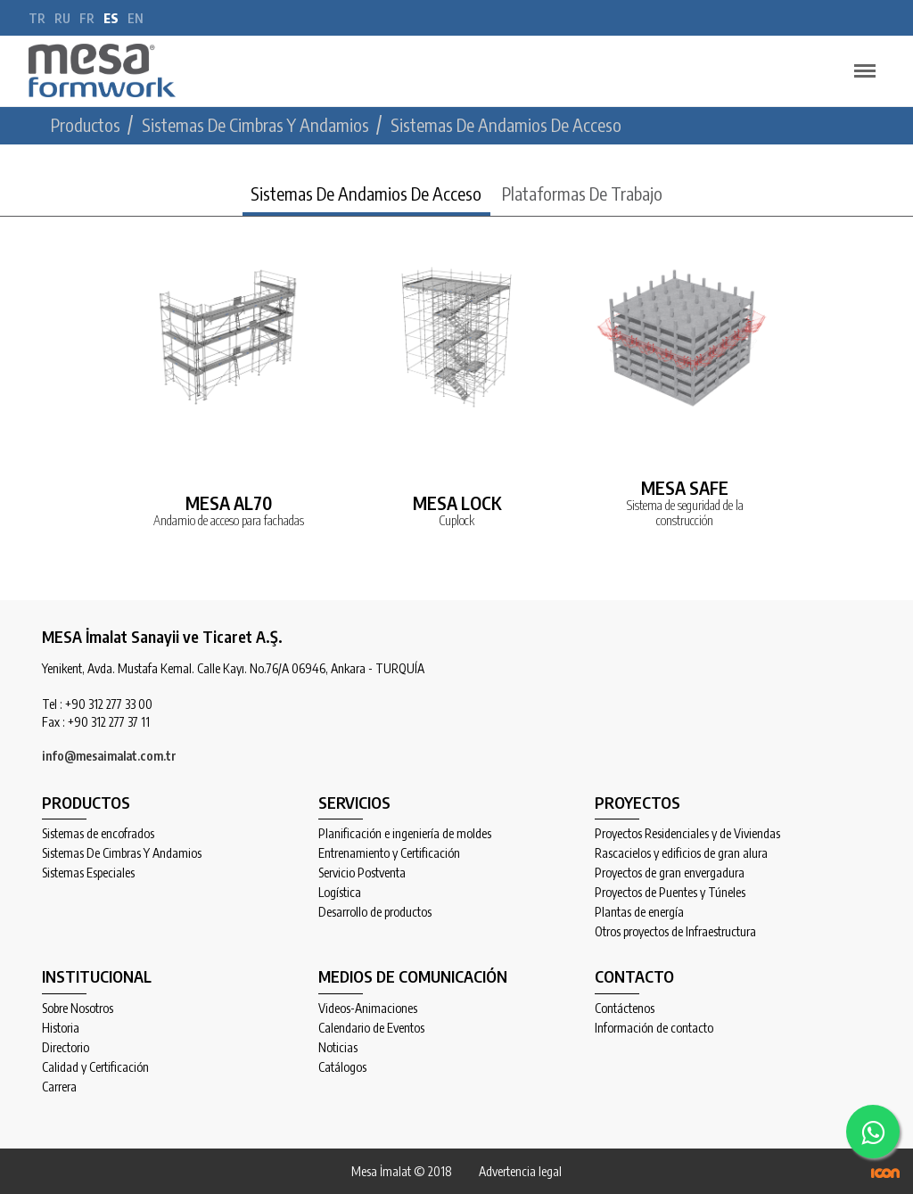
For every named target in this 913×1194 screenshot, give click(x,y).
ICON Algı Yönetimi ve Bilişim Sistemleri (885, 1173)
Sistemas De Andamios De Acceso (366, 193)
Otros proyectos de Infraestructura (675, 932)
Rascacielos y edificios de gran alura (681, 853)
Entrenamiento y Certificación (389, 853)
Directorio (65, 1048)
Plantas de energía (639, 912)
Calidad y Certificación (95, 1067)
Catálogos (342, 1067)
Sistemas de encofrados (98, 834)
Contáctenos (624, 1008)
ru (62, 18)
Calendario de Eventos (371, 1028)
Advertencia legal (520, 1171)
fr (87, 18)
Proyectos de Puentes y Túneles (670, 892)
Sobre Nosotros (77, 1008)
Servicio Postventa (362, 873)
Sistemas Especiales (88, 873)
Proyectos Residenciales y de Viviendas (687, 834)
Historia (60, 1028)
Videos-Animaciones (367, 1008)
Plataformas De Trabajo (582, 193)
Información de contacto (654, 1028)
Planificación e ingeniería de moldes (404, 834)
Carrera (59, 1087)
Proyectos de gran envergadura (669, 873)
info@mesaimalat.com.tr (109, 755)
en (135, 18)
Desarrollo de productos (375, 912)
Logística (339, 892)
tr (37, 18)
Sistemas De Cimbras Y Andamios (122, 853)
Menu (860, 63)
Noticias (338, 1048)
